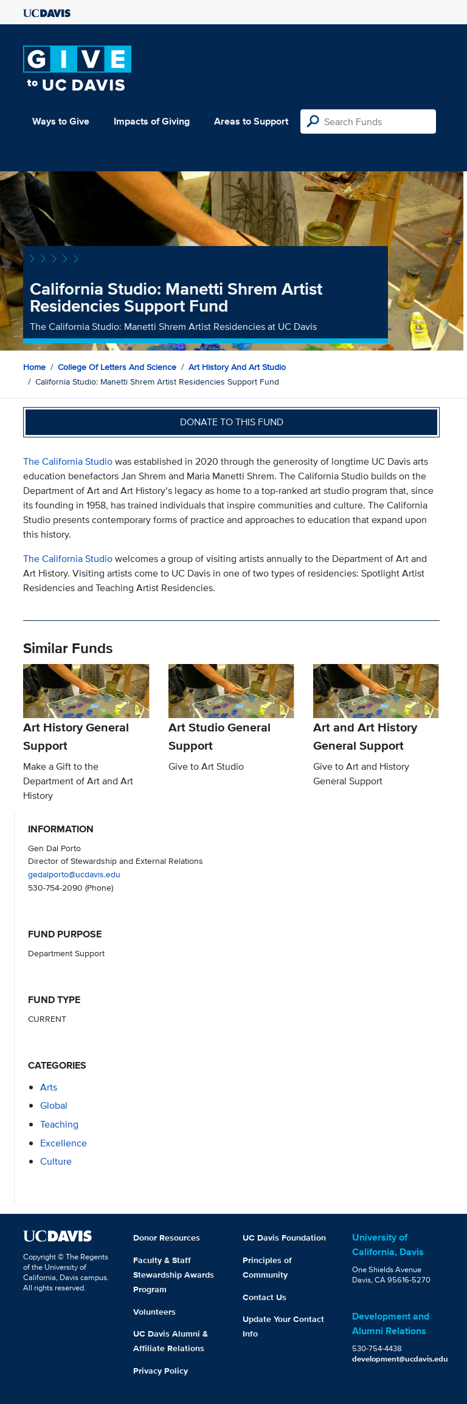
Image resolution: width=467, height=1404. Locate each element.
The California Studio (67, 461)
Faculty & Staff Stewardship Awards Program (173, 1274)
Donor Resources (166, 1237)
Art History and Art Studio (237, 367)
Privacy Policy (160, 1371)
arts (48, 1087)
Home (34, 367)
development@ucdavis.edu (400, 1359)
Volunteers (154, 1312)
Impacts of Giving (152, 121)
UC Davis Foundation (284, 1237)
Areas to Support (251, 121)
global (53, 1105)
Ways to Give (60, 121)
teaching (59, 1124)
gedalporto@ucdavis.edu (74, 874)
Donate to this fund (231, 422)
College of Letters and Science (117, 367)
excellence (63, 1143)
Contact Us (264, 1297)
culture (56, 1161)
